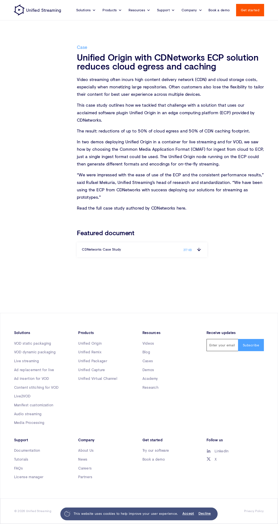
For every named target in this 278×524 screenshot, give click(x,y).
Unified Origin (90, 343)
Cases (147, 361)
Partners (85, 476)
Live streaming (26, 361)
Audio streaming (27, 414)
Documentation (27, 450)
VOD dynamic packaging (35, 352)
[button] (86, 10)
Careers (85, 468)
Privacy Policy (254, 511)
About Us (86, 450)
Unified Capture (91, 369)
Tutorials (21, 459)
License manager (28, 476)
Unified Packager (92, 361)
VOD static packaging (32, 343)
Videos (148, 343)
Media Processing (29, 422)
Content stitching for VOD (36, 387)
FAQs (18, 468)
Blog (146, 352)
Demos (148, 369)
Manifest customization (33, 405)
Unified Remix (89, 352)
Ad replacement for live (34, 369)
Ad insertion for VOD (31, 378)
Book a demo (219, 10)
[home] (37, 10)
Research (150, 387)
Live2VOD (22, 396)
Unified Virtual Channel (97, 378)
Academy (150, 378)
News (82, 459)
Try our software (155, 450)
